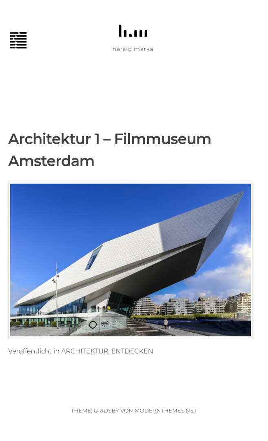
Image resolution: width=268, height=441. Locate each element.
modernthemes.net (166, 410)
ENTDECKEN (132, 351)
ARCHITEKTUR (84, 351)
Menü (22, 40)
